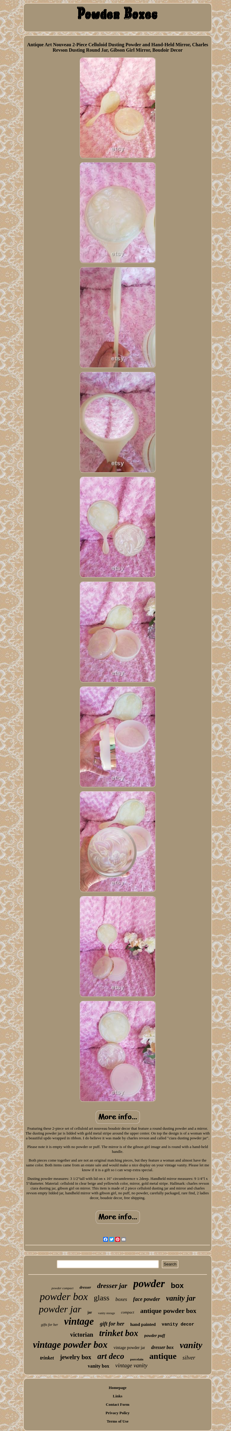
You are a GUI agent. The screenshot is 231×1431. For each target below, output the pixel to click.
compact (127, 1312)
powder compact (62, 1288)
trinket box (118, 1333)
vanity (191, 1345)
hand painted (143, 1324)
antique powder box (168, 1310)
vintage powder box (70, 1344)
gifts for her (49, 1325)
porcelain (136, 1359)
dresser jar (112, 1286)
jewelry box (75, 1357)
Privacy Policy (118, 1413)
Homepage (117, 1387)
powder (149, 1284)
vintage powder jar (129, 1347)
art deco (110, 1356)
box (177, 1285)
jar (89, 1312)
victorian (81, 1334)
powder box (64, 1296)
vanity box (98, 1366)
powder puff (154, 1335)
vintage (79, 1321)
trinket (47, 1358)
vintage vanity (131, 1365)
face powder (146, 1299)
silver (189, 1357)
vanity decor (178, 1324)
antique (163, 1356)
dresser (85, 1287)
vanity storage (106, 1313)
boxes (121, 1299)
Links (117, 1396)
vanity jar (181, 1298)
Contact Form (117, 1404)
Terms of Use (117, 1421)
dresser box (162, 1347)
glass (101, 1297)
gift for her (112, 1324)
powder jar (60, 1309)
